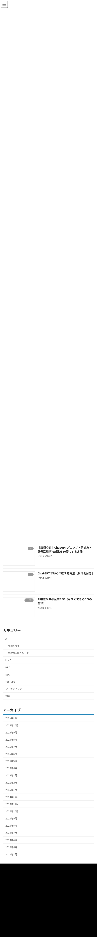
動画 (7, 696)
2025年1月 (11, 789)
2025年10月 (11, 725)
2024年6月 (11, 840)
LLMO (8, 660)
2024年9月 (11, 818)
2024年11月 (11, 804)
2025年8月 (11, 739)
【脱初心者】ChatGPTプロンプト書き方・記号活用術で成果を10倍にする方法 (65, 549)
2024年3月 (11, 854)
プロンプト (14, 646)
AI (6, 638)
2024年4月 (11, 847)
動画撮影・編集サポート (16, 874)
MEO (8, 667)
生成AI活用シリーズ (18, 653)
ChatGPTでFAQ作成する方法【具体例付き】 (66, 573)
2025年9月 (11, 732)
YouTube (10, 681)
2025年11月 (11, 718)
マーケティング (13, 689)
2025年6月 (11, 754)
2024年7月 (11, 833)
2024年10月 (11, 811)
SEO (7, 674)
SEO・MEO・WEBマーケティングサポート (25, 896)
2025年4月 (11, 768)
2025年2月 (11, 782)
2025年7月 (11, 747)
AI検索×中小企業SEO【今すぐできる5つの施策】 (65, 601)
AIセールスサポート (13, 881)
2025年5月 (11, 761)
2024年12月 (11, 797)
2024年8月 (11, 825)
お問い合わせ (10, 903)
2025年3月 (11, 775)
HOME (6, 867)
